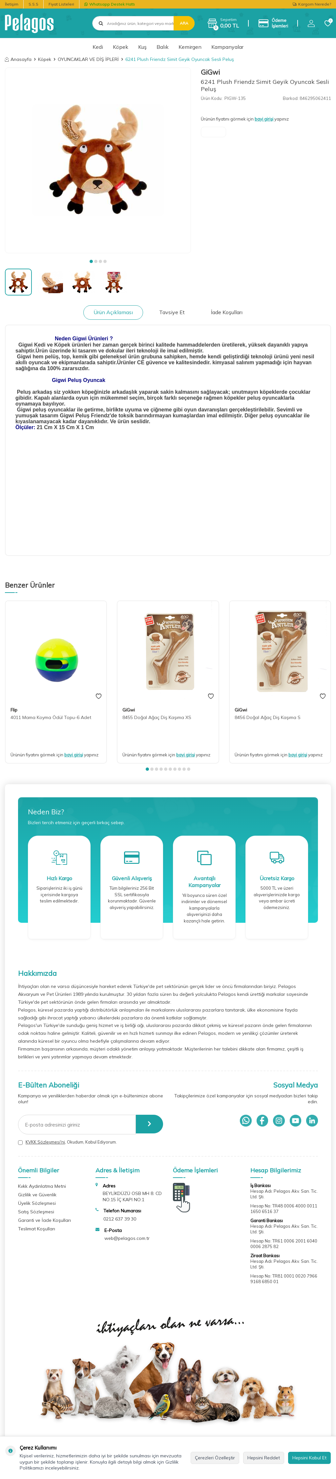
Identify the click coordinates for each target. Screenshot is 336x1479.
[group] (98, 160)
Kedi (98, 47)
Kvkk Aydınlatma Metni (42, 1186)
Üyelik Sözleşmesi (37, 1203)
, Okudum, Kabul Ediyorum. (67, 1142)
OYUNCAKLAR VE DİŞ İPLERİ (88, 59)
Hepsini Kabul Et (309, 1458)
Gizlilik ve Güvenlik (37, 1195)
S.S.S (33, 4)
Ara (184, 23)
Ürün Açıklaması (113, 312)
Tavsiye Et (172, 312)
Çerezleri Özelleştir (215, 1458)
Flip (13, 710)
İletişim (11, 4)
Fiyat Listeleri (61, 4)
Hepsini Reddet (263, 1458)
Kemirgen (189, 47)
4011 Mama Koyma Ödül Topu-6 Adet (50, 717)
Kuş (142, 47)
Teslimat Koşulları (36, 1229)
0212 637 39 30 (119, 1219)
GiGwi (210, 72)
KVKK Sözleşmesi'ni (45, 1142)
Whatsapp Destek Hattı (109, 4)
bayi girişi (264, 119)
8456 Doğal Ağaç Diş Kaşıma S (268, 717)
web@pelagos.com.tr (127, 1238)
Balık (163, 47)
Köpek (120, 47)
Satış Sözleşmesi (36, 1212)
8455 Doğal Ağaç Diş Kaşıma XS (156, 717)
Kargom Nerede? (312, 4)
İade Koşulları (226, 312)
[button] (91, 261)
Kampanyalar (227, 47)
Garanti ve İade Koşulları (44, 1220)
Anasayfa (18, 59)
